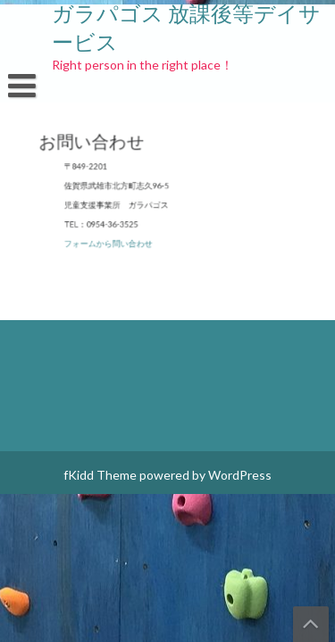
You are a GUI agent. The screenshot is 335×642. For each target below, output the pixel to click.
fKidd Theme (100, 474)
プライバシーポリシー (169, 181)
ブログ (271, 181)
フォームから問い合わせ (114, 240)
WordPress (240, 474)
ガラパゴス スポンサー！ (180, 164)
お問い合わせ (47, 164)
